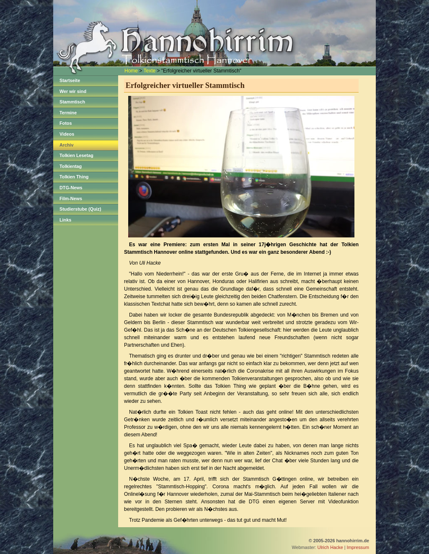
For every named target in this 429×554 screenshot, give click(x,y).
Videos (66, 134)
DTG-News (71, 187)
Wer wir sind (72, 91)
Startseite (69, 80)
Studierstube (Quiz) (80, 208)
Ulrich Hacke (330, 547)
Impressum (358, 547)
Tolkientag (70, 166)
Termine (68, 112)
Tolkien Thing (73, 176)
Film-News (70, 198)
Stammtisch (72, 101)
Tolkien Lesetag (76, 155)
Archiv (66, 144)
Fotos (65, 123)
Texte (149, 71)
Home (131, 71)
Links (65, 219)
